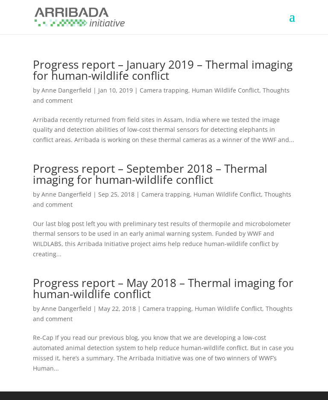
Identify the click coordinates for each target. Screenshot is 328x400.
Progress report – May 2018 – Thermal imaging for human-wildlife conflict (163, 288)
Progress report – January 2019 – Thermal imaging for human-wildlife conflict (163, 70)
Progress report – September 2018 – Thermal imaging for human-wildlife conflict (150, 174)
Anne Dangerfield (66, 90)
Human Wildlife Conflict (225, 90)
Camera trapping (164, 90)
